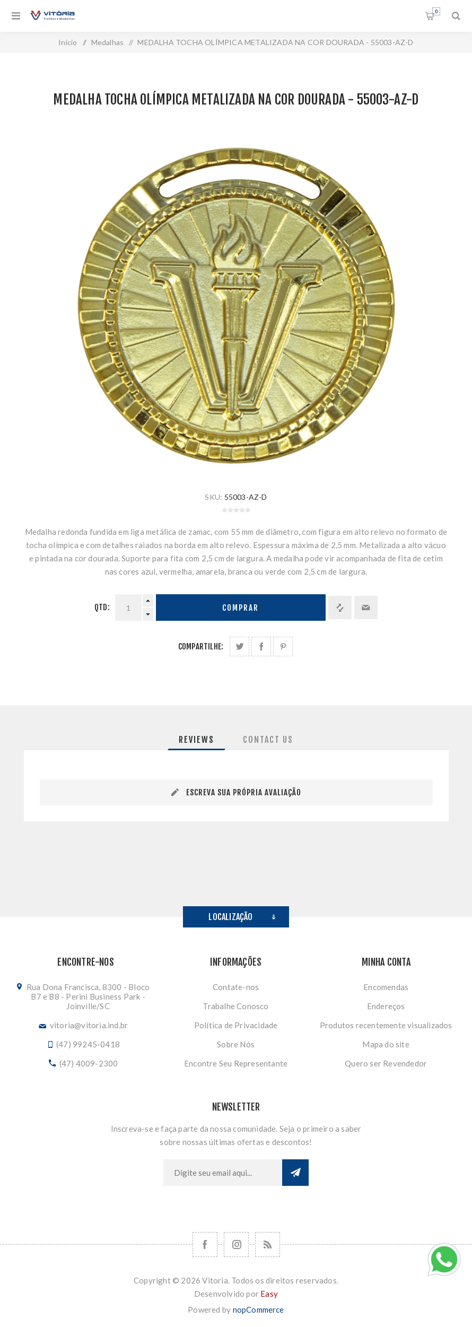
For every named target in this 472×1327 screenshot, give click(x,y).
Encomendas (385, 987)
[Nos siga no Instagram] (236, 1244)
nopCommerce (258, 1309)
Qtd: (102, 607)
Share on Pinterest (283, 646)
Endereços (386, 1006)
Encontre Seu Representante (235, 1063)
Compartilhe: (200, 646)
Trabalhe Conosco (235, 1006)
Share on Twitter (239, 646)
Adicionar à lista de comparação (340, 607)
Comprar (240, 608)
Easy (269, 1293)
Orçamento (436, 11)
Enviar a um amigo (366, 607)
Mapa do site (385, 1044)
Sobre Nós (236, 1044)
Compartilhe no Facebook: (261, 646)
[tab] (196, 739)
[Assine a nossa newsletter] (222, 1172)
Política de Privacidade (236, 1025)
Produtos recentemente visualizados (386, 1025)
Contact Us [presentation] (268, 739)
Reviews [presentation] (196, 739)
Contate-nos (236, 987)
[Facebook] (205, 1244)
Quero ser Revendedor (386, 1063)
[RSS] (267, 1244)
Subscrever (295, 1172)
